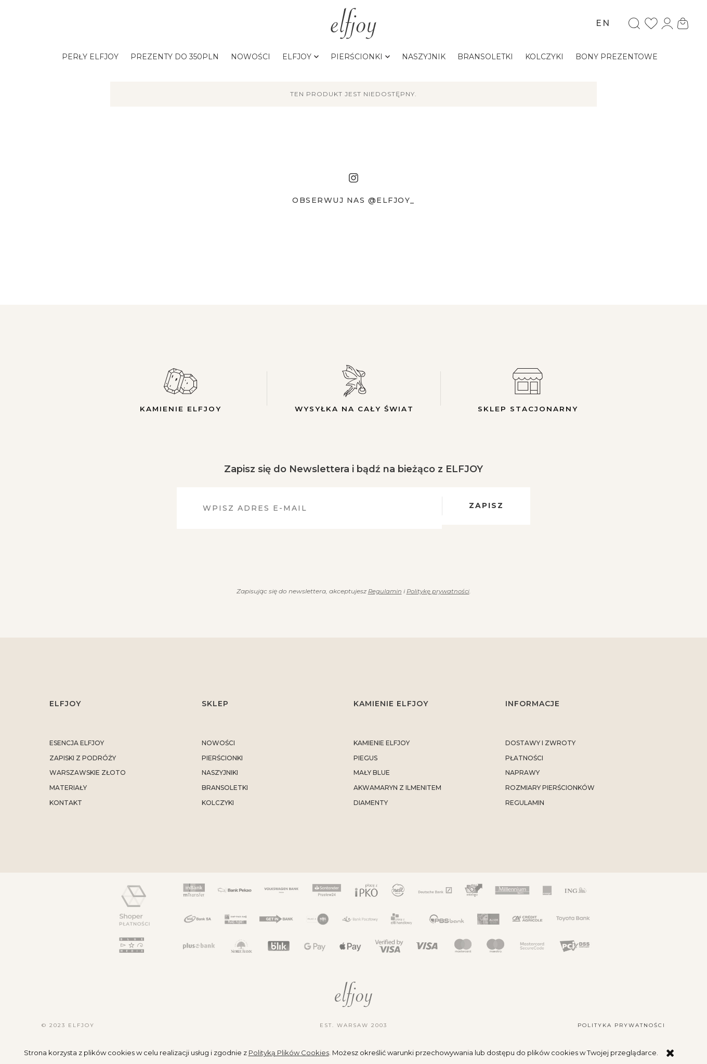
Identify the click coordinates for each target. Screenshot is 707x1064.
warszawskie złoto (87, 777)
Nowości (218, 747)
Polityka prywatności (621, 1030)
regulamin (524, 807)
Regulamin (382, 595)
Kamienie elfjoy (180, 388)
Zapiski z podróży (82, 762)
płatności (524, 762)
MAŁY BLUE (372, 777)
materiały (68, 792)
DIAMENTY (371, 807)
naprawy (522, 777)
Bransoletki (225, 792)
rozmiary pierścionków (550, 792)
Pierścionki (222, 762)
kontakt (65, 807)
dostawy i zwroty (540, 747)
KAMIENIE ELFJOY (382, 747)
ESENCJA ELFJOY (76, 747)
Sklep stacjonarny (527, 388)
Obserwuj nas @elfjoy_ (353, 200)
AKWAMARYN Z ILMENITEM (397, 792)
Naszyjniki (220, 777)
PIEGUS (365, 762)
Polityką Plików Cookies (288, 1052)
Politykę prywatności (438, 595)
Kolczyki (218, 807)
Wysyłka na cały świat (354, 388)
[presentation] (347, 558)
